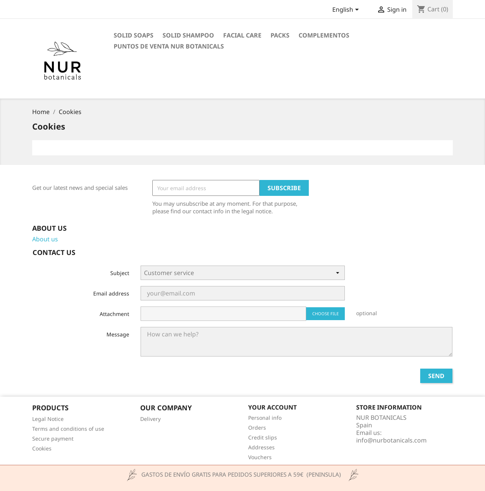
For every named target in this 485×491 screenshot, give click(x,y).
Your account (272, 407)
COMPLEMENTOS (324, 35)
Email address (111, 293)
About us (45, 239)
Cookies (42, 448)
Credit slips (262, 437)
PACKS (280, 35)
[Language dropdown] (346, 10)
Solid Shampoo (188, 35)
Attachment (114, 313)
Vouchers (260, 457)
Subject (119, 273)
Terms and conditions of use (68, 428)
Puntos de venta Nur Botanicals (169, 46)
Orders (257, 427)
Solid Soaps (133, 35)
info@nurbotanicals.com (391, 440)
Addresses (261, 447)
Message (117, 334)
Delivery (150, 418)
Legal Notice (48, 418)
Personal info (265, 417)
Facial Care (242, 35)
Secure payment (53, 438)
